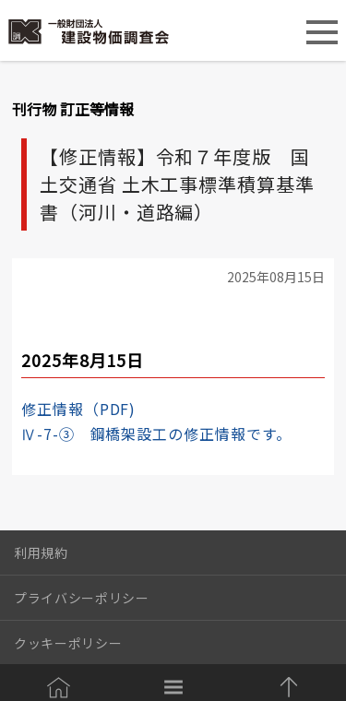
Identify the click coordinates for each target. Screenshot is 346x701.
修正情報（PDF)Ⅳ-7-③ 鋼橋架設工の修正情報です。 (156, 421)
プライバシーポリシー (81, 597)
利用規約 (41, 552)
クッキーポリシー (68, 643)
